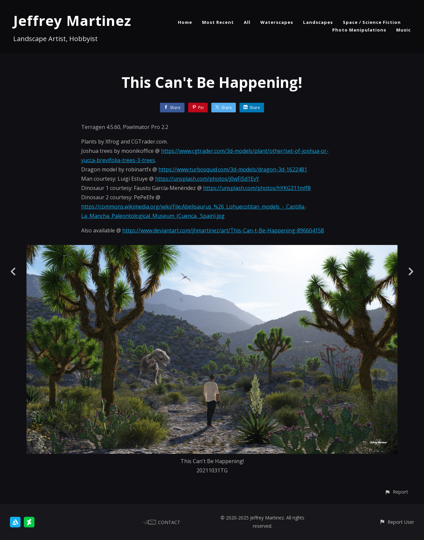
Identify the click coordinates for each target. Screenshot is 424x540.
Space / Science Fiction (372, 22)
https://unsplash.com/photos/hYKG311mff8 (257, 188)
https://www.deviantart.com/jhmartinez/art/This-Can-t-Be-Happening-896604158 (223, 230)
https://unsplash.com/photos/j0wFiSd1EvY (207, 178)
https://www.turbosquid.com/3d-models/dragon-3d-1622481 (232, 169)
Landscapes (318, 22)
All (247, 22)
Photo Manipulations (359, 30)
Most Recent (218, 22)
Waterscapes (276, 22)
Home (185, 22)
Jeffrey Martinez (72, 20)
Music (403, 30)
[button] (396, 492)
